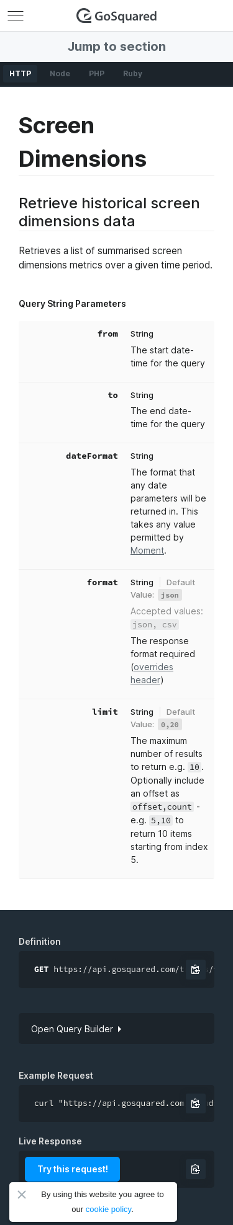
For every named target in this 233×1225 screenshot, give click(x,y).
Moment (147, 550)
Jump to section (117, 46)
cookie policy (108, 1209)
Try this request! (72, 1169)
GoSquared (116, 15)
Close (21, 1194)
